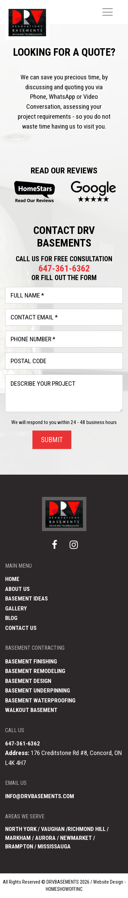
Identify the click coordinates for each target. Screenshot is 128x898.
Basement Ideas (26, 598)
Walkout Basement (31, 709)
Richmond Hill (86, 829)
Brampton (19, 846)
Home (12, 579)
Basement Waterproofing (40, 700)
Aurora (46, 837)
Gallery (16, 608)
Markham (18, 837)
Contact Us (21, 627)
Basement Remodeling (35, 671)
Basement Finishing (31, 661)
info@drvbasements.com (39, 796)
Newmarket (76, 837)
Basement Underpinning (37, 690)
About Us (17, 588)
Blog (11, 618)
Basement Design (28, 680)
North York (21, 829)
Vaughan (53, 829)
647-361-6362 (64, 268)
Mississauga (54, 846)
